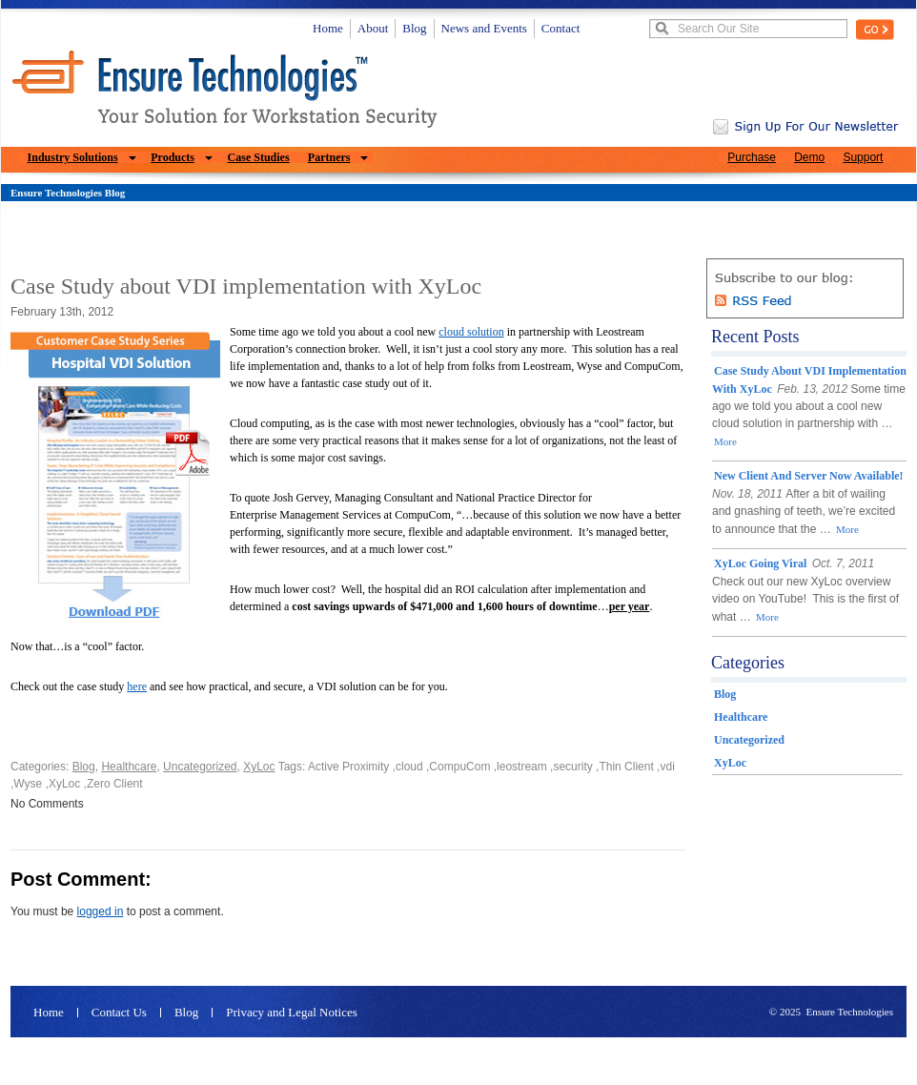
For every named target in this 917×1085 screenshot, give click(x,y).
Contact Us (119, 1012)
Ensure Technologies (849, 1011)
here (137, 686)
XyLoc (259, 766)
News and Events (484, 28)
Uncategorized (199, 766)
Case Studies (259, 157)
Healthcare (128, 766)
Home (328, 28)
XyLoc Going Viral (760, 563)
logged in (100, 911)
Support (863, 157)
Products (172, 157)
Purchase (751, 157)
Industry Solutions (73, 157)
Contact (560, 28)
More (725, 441)
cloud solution (470, 331)
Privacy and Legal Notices (291, 1012)
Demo (809, 157)
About (373, 28)
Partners (329, 157)
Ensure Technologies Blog (67, 192)
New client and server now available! (809, 475)
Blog (414, 28)
